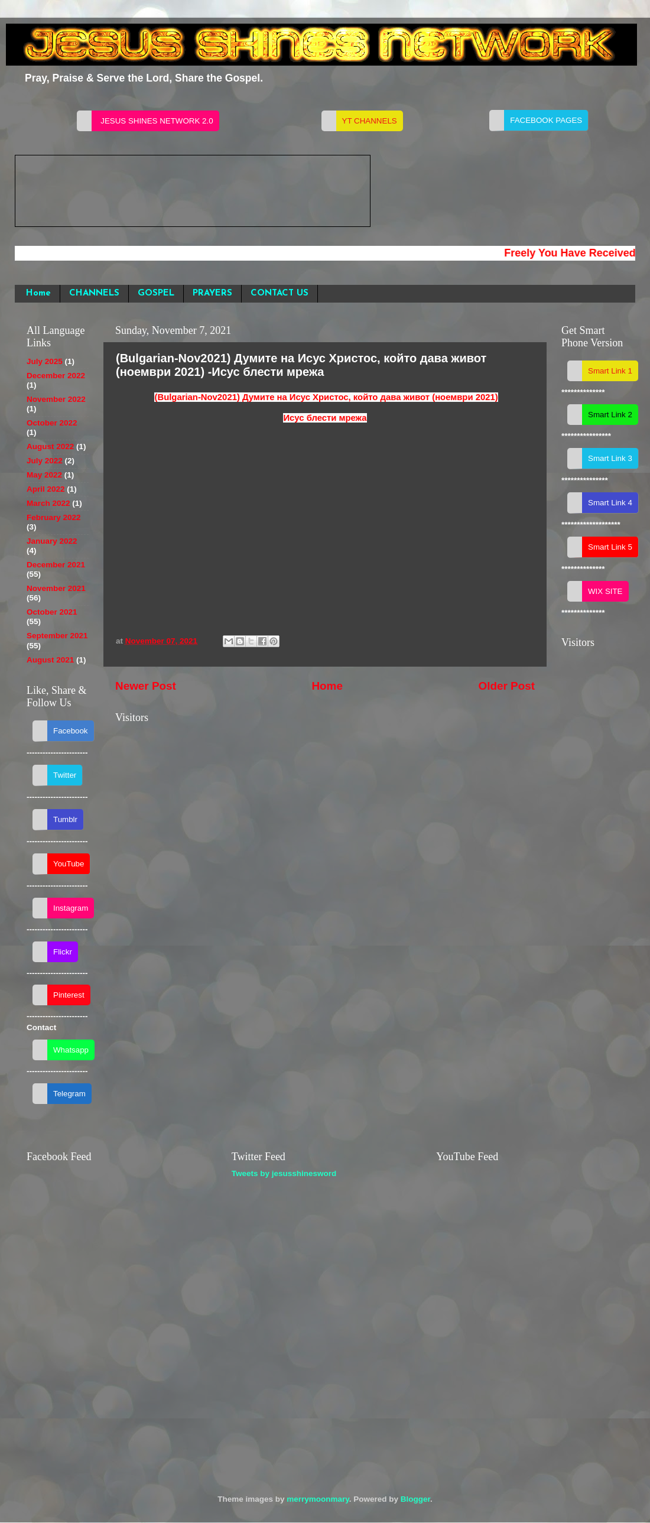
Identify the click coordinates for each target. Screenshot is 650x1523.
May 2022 (44, 474)
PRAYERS (212, 293)
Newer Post (145, 686)
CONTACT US (279, 293)
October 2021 (52, 612)
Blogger (415, 1499)
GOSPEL (156, 293)
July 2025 (45, 361)
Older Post (506, 686)
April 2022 (46, 489)
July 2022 (45, 460)
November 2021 (56, 588)
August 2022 (50, 446)
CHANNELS (94, 293)
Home (38, 293)
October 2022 (52, 422)
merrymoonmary (318, 1499)
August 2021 (50, 659)
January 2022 (52, 541)
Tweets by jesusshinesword (284, 1173)
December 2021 (56, 564)
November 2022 (56, 399)
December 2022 (56, 375)
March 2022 (48, 503)
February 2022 (54, 517)
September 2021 (57, 635)
